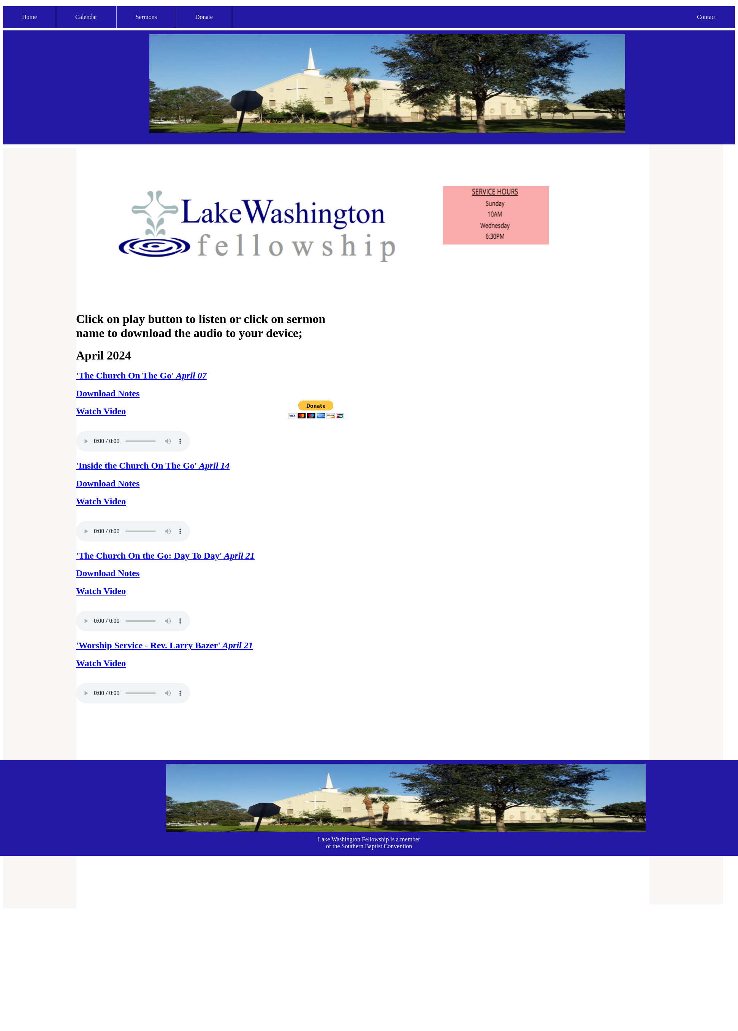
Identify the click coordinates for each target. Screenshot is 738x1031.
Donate (204, 17)
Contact (706, 17)
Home (29, 17)
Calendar (86, 17)
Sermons (146, 17)
